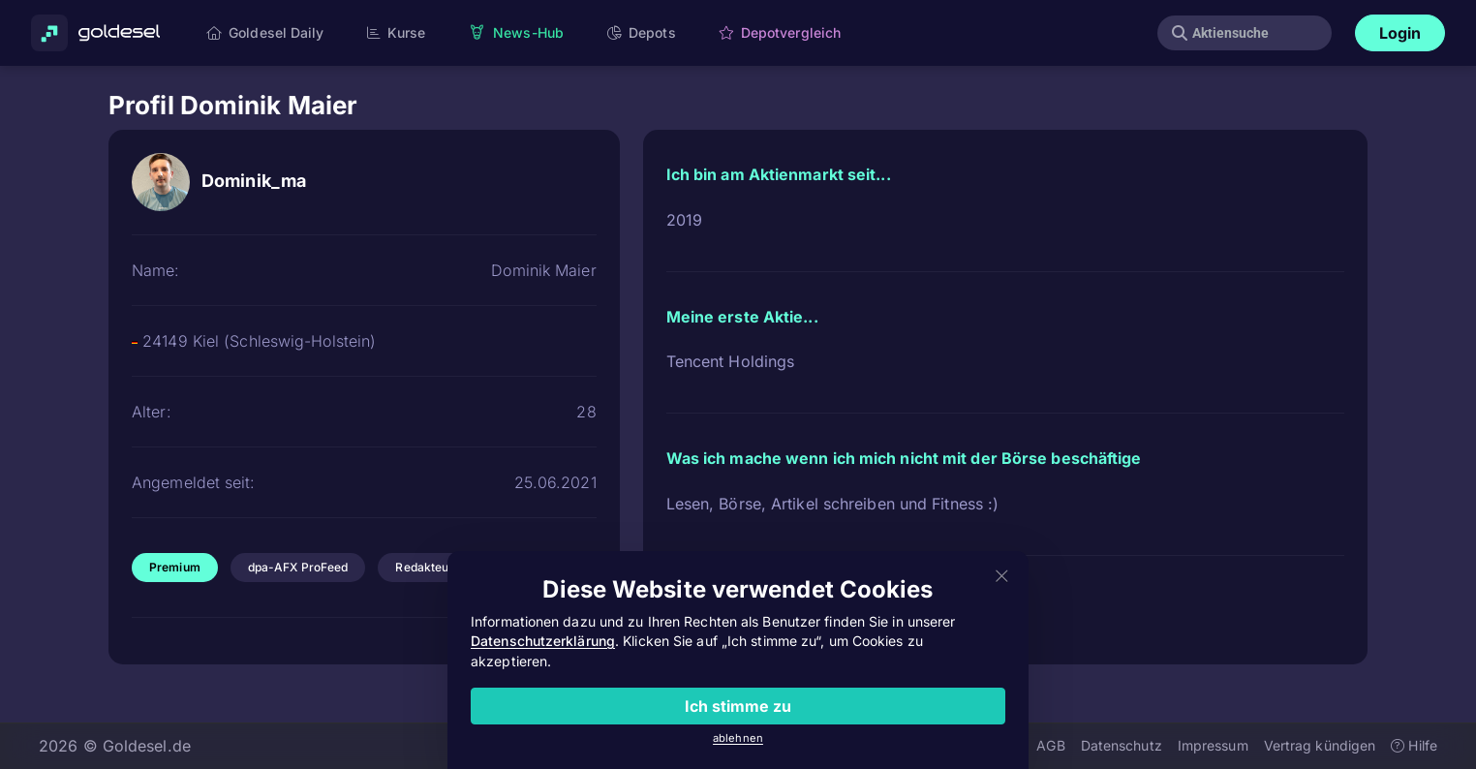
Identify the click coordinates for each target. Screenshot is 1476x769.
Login (1400, 33)
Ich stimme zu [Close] (738, 706)
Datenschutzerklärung (543, 640)
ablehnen (738, 738)
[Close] (1002, 576)
